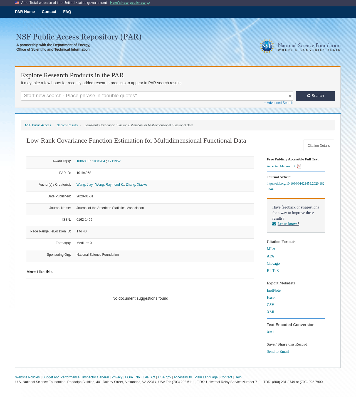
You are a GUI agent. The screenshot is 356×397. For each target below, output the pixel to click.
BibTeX (273, 271)
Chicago (273, 263)
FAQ (67, 11)
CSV (270, 305)
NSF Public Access (38, 125)
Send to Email (278, 351)
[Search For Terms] (157, 96)
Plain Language (205, 377)
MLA (271, 249)
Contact (49, 11)
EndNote (274, 290)
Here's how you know (130, 2)
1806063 (82, 161)
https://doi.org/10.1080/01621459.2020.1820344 (295, 186)
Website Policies (27, 377)
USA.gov (164, 377)
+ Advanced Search (278, 103)
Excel (271, 298)
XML (271, 312)
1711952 (114, 161)
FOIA (129, 377)
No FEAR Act (145, 377)
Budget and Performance (61, 377)
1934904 (98, 161)
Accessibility (183, 377)
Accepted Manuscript (284, 166)
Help (238, 377)
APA (270, 256)
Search (315, 95)
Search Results (67, 125)
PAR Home (25, 11)
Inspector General (95, 377)
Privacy (117, 377)
